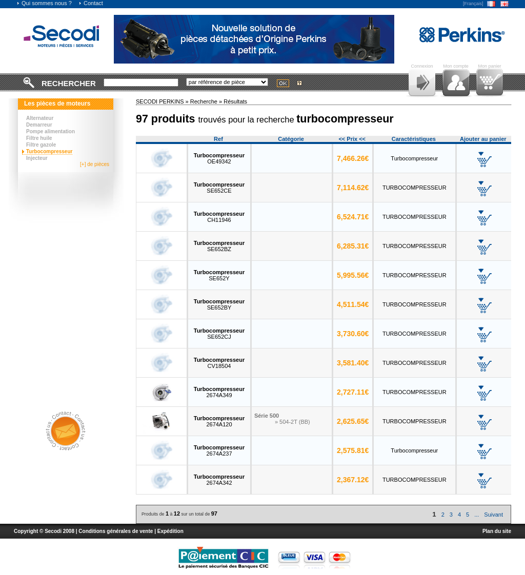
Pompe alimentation (50, 131)
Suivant (493, 514)
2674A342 (219, 480)
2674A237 (219, 450)
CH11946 (219, 217)
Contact (90, 3)
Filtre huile (39, 138)
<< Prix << (352, 139)
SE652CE (219, 187)
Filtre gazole (41, 145)
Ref (218, 139)
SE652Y (219, 275)
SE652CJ (219, 333)
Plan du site (496, 531)
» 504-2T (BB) (292, 422)
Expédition (170, 531)
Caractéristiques (414, 139)
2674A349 (219, 392)
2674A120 (219, 421)
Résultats (235, 101)
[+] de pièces (94, 164)
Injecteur (37, 158)
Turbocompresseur (49, 151)
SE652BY (219, 304)
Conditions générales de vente (115, 531)
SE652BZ (219, 246)
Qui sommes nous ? (44, 3)
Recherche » (207, 101)
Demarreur (39, 125)
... (476, 514)
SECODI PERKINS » (163, 101)
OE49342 (219, 158)
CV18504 (219, 363)
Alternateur (39, 118)
